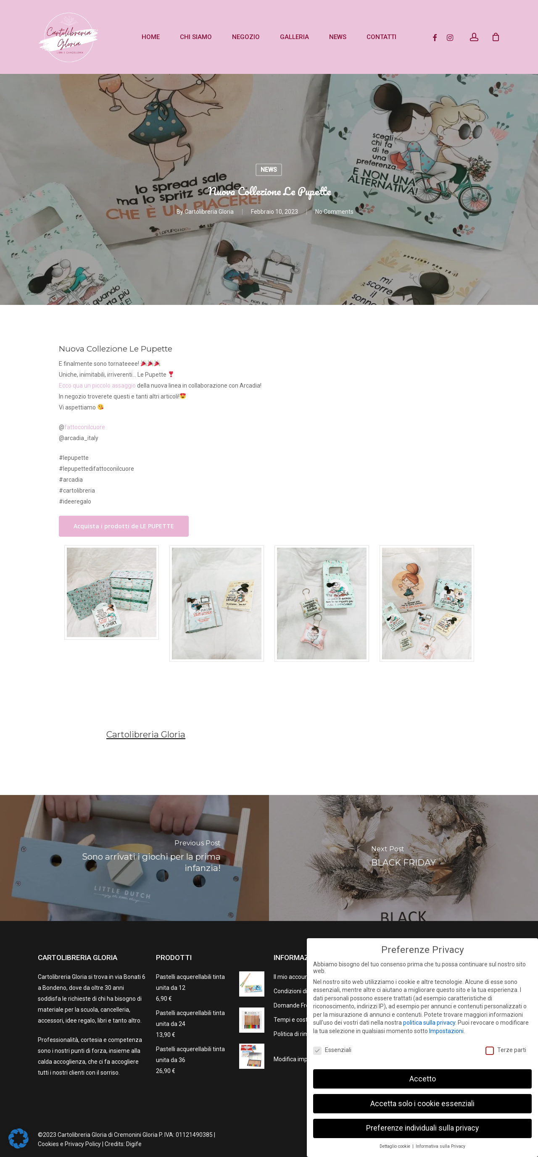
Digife (134, 1144)
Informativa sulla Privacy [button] (440, 1146)
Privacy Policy (83, 1144)
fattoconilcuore (84, 427)
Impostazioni (446, 1031)
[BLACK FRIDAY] (403, 858)
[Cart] (495, 37)
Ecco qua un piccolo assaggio (97, 385)
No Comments (334, 212)
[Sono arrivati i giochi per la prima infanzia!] (134, 858)
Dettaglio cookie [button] (395, 1146)
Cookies (48, 1144)
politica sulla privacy (429, 1022)
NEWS (269, 169)
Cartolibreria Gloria (209, 212)
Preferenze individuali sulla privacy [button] (422, 1128)
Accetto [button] (422, 1079)
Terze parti (505, 1050)
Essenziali (332, 1050)
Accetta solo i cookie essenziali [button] (422, 1103)
